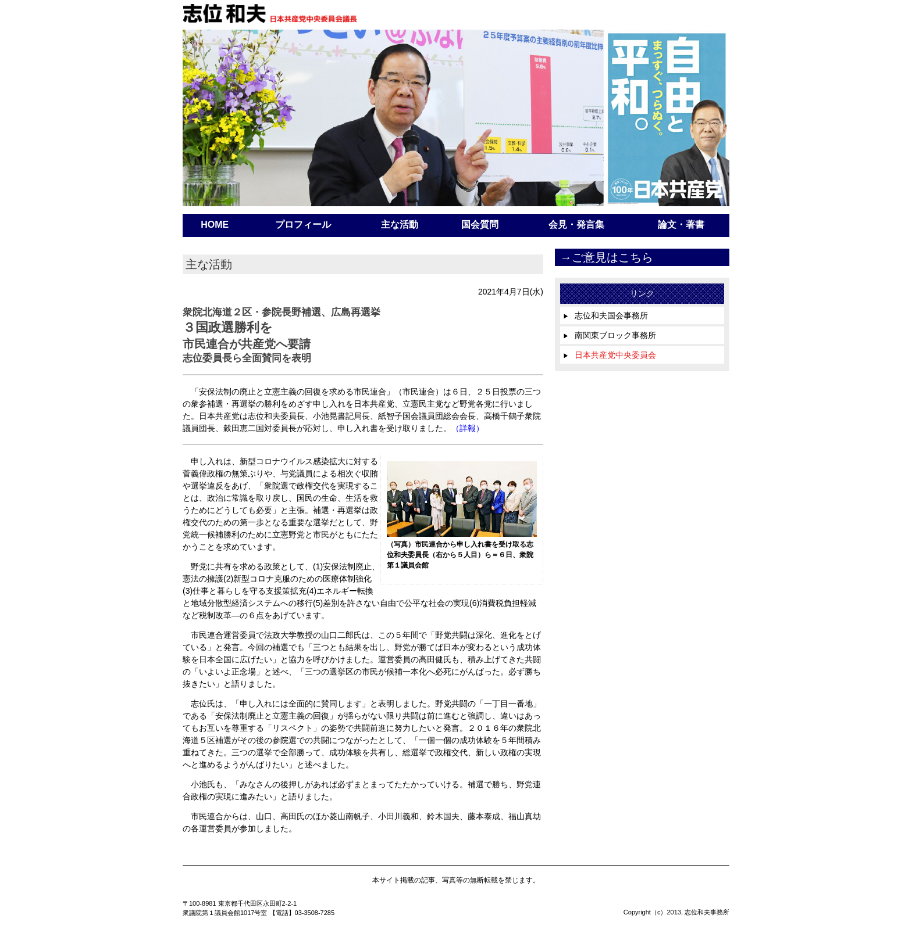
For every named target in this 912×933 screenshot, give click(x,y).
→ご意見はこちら (606, 257)
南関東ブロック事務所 (609, 335)
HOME (215, 224)
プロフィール (303, 224)
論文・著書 (681, 224)
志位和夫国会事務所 (605, 315)
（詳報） (467, 428)
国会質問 (479, 224)
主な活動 (399, 224)
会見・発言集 (576, 224)
